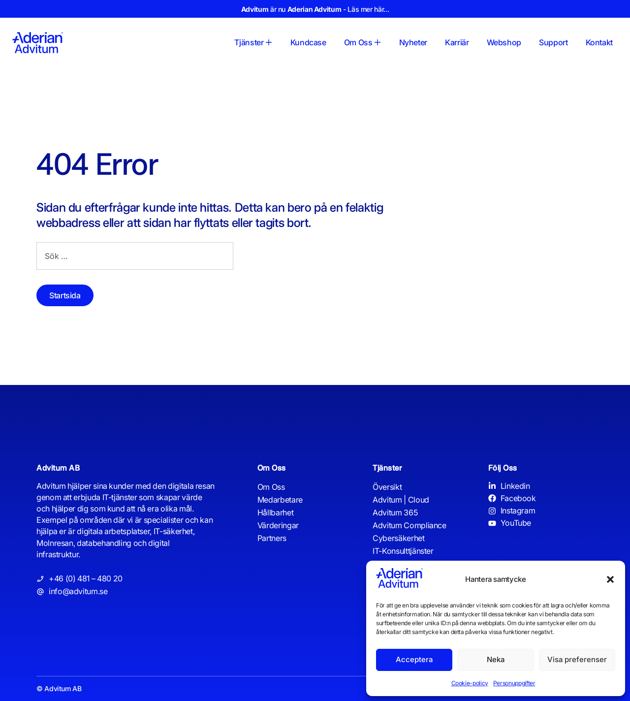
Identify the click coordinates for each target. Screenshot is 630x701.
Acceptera (414, 659)
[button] (610, 579)
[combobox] (134, 256)
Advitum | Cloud (401, 500)
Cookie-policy (469, 683)
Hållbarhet (275, 512)
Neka (495, 659)
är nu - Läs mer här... (315, 9)
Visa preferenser (577, 659)
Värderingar (278, 525)
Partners (271, 538)
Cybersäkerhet (398, 538)
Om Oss (271, 487)
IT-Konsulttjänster (403, 551)
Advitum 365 (395, 512)
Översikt (387, 487)
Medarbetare (280, 500)
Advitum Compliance (409, 525)
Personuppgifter (514, 683)
